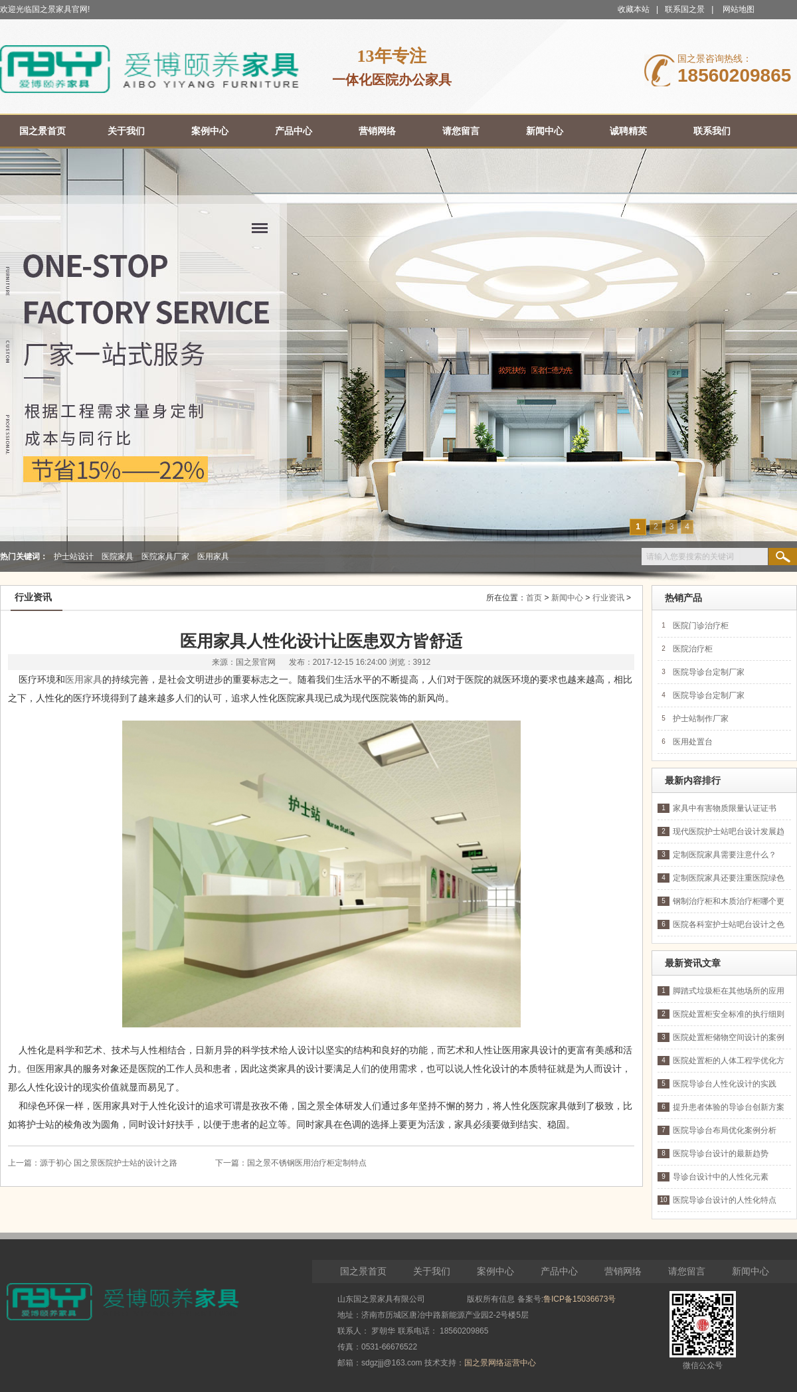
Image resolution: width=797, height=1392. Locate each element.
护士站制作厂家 (701, 718)
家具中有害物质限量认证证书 (724, 808)
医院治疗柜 (693, 648)
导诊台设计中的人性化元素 (720, 1176)
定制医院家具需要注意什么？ (724, 854)
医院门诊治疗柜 (701, 625)
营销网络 (623, 1271)
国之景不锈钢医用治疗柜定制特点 (307, 1163)
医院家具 (117, 556)
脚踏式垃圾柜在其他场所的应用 (728, 991)
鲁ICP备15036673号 (579, 1299)
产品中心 (559, 1271)
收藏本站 (634, 9)
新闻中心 (567, 597)
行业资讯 (608, 597)
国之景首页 (363, 1271)
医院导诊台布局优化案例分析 (724, 1130)
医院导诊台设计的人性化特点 (724, 1200)
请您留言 (686, 1271)
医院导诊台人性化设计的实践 (724, 1083)
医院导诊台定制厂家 (709, 672)
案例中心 (495, 1271)
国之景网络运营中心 (500, 1362)
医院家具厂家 (165, 556)
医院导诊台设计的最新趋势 (720, 1153)
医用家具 (213, 556)
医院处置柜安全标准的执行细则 (728, 1014)
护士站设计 (74, 556)
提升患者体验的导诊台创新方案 (728, 1107)
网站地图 (738, 9)
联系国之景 (685, 9)
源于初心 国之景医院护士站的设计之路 (108, 1163)
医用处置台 (693, 741)
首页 (534, 597)
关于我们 (431, 1271)
